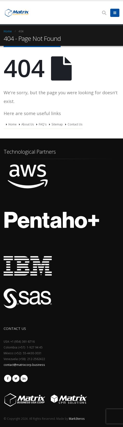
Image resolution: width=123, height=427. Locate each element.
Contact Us (75, 124)
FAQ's (43, 124)
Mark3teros (77, 418)
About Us (27, 124)
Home (12, 124)
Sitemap (57, 124)
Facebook (7, 378)
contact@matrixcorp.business (24, 365)
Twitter (15, 378)
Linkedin (24, 378)
